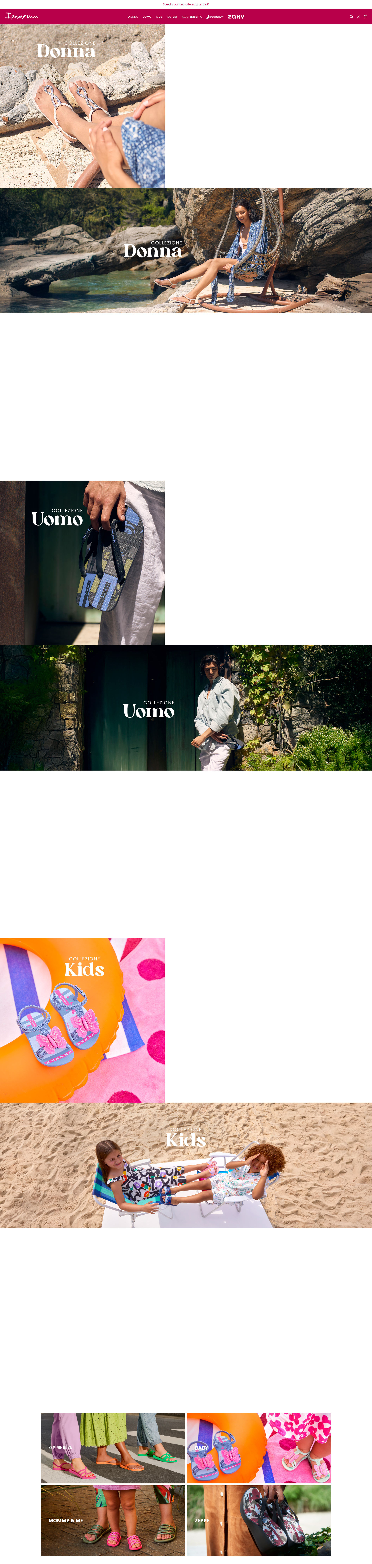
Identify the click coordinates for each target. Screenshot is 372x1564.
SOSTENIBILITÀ (192, 17)
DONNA (133, 17)
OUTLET (172, 17)
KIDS (159, 17)
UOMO (147, 17)
